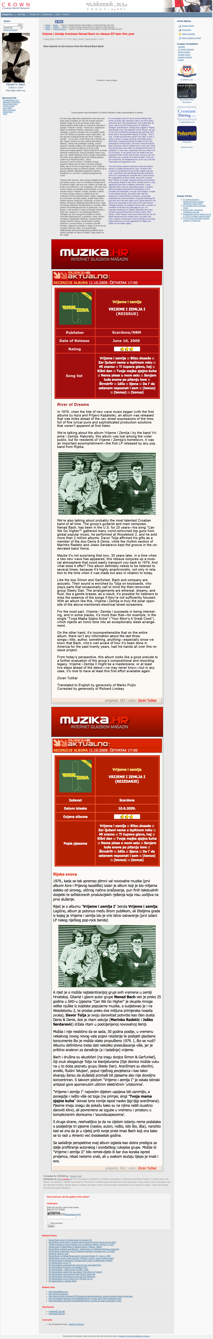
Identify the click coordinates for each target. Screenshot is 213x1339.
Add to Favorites (188, 34)
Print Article (186, 30)
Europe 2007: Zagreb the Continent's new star (193, 211)
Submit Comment (76, 1324)
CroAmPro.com (187, 80)
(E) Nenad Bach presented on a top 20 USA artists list (72, 1276)
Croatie (181, 60)
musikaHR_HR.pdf (57, 1314)
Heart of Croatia (9, 110)
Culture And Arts (59, 29)
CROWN (181, 47)
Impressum (47, 14)
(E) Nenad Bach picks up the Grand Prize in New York (72, 1274)
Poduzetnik (186, 142)
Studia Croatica (184, 52)
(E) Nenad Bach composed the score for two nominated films (75, 1265)
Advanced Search (10, 30)
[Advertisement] (187, 173)
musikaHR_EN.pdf (57, 1311)
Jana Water (7, 108)
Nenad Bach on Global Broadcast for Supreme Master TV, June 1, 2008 (79, 1256)
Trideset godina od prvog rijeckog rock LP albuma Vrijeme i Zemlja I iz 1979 (81, 1244)
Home (47, 25)
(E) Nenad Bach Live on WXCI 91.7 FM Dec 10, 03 (71, 1279)
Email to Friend (188, 26)
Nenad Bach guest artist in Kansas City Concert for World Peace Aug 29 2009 (82, 1242)
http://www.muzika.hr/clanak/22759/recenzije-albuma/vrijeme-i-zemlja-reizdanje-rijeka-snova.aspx (91, 1296)
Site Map (21, 14)
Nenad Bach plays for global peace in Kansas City (70, 1240)
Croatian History (184, 55)
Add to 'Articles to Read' (191, 38)
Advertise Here (187, 147)
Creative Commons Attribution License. (134, 1336)
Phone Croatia (8, 106)
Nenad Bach (8, 112)
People (56, 27)
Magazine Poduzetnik (11, 102)
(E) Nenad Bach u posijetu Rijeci (63, 1281)
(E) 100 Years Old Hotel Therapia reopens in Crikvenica (196, 219)
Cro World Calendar (186, 49)
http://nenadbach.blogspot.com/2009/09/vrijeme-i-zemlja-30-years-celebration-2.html (85, 1301)
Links (57, 14)
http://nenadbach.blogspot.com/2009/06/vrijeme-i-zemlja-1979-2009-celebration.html (85, 1298)
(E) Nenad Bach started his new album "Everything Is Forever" (75, 1272)
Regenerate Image (73, 1214)
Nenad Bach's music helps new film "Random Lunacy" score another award (81, 1258)
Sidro (5, 114)
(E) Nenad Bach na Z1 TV (60, 1263)
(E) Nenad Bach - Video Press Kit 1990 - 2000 (68, 1270)
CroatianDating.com (11, 100)
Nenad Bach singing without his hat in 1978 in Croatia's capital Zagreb (197, 215)
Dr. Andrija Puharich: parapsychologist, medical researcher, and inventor (193, 202)
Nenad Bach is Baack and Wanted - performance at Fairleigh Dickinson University (84, 1249)
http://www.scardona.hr (58, 1294)
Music (55, 25)
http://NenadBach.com (58, 1292)
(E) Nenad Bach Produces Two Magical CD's (68, 1267)
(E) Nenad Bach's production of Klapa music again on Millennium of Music (80, 1260)
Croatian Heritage (185, 57)
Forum (66, 14)
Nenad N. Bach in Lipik (58, 1254)
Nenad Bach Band (10, 104)
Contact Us (34, 14)
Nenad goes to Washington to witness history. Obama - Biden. (75, 1247)
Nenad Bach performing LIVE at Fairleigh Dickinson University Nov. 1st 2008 (82, 1251)
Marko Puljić (49, 39)
